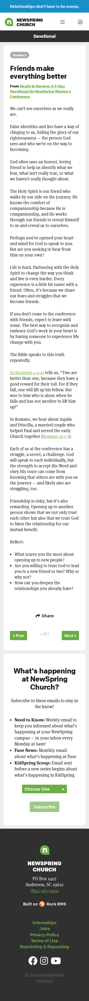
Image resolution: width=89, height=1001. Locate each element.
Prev (18, 635)
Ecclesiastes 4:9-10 (27, 372)
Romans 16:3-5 (56, 436)
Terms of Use (44, 940)
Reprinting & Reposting (44, 946)
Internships (44, 922)
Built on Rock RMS (44, 903)
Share (44, 615)
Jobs (44, 928)
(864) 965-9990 (44, 891)
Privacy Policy (44, 934)
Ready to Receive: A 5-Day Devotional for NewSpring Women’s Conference (40, 91)
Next (70, 635)
